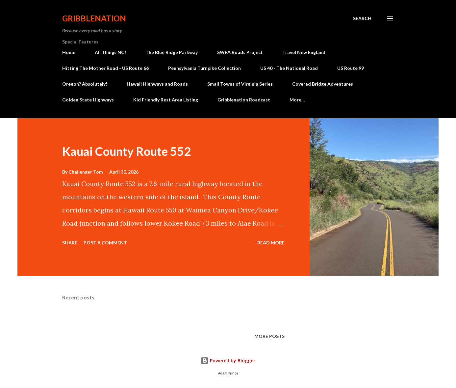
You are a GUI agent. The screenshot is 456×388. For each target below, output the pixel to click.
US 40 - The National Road (289, 68)
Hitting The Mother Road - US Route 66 (105, 68)
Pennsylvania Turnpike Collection (204, 68)
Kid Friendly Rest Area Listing (165, 99)
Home (68, 52)
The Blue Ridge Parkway (171, 52)
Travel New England (303, 52)
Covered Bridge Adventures (322, 84)
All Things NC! (110, 52)
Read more (271, 242)
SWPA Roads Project (240, 52)
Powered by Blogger (228, 360)
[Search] (362, 18)
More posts (269, 336)
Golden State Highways (88, 99)
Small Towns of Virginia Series (240, 84)
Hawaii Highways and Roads (157, 84)
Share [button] (69, 242)
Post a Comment (105, 242)
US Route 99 (350, 68)
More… (297, 99)
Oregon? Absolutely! (84, 84)
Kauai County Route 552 (126, 151)
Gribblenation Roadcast (243, 99)
